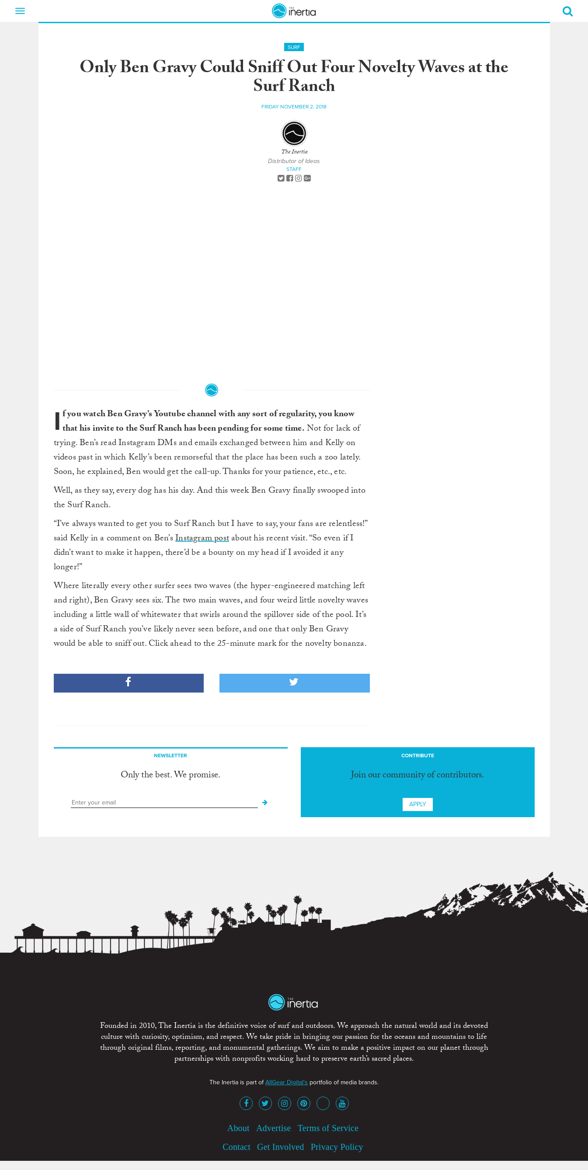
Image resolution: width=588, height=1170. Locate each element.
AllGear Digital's (286, 1082)
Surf (294, 47)
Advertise (273, 1128)
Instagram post (202, 539)
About (238, 1128)
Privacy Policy (337, 1147)
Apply (417, 804)
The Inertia (294, 152)
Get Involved (280, 1147)
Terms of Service (328, 1128)
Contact (237, 1147)
